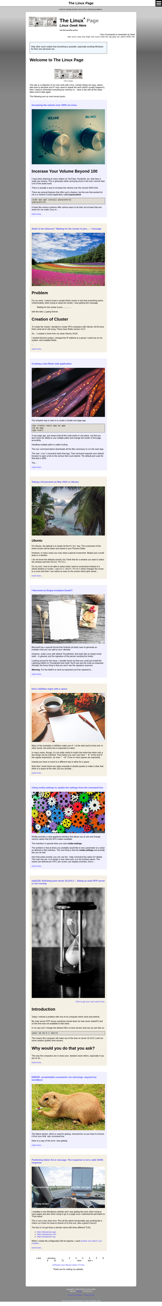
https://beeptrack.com (46, 1238)
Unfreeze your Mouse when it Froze (68, 1269)
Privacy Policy (89, 1299)
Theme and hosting (68, 1305)
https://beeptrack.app (46, 1236)
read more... (37, 215)
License (79, 1295)
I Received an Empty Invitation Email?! (52, 594)
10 (55, 1265)
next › (79, 1265)
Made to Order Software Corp (90, 1305)
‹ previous (51, 1262)
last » (90, 1265)
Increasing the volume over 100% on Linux (54, 105)
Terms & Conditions (74, 1299)
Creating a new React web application (52, 364)
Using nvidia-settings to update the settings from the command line (67, 791)
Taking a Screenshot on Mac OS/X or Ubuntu (55, 484)
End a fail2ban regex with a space (49, 692)
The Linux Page (81, 3)
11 (63, 1265)
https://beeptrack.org (46, 1241)
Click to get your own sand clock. (90, 1005)
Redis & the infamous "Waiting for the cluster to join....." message (66, 229)
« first (38, 1262)
